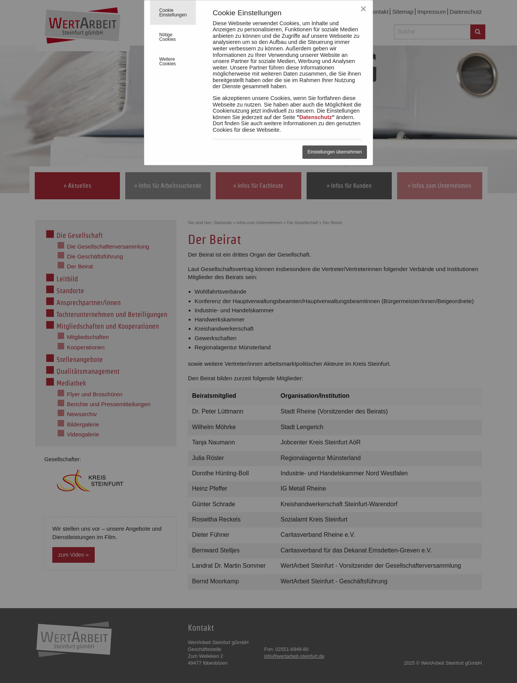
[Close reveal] (363, 9)
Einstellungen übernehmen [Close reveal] (334, 152)
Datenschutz (315, 117)
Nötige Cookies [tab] (167, 37)
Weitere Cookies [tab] (167, 61)
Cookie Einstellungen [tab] (173, 13)
